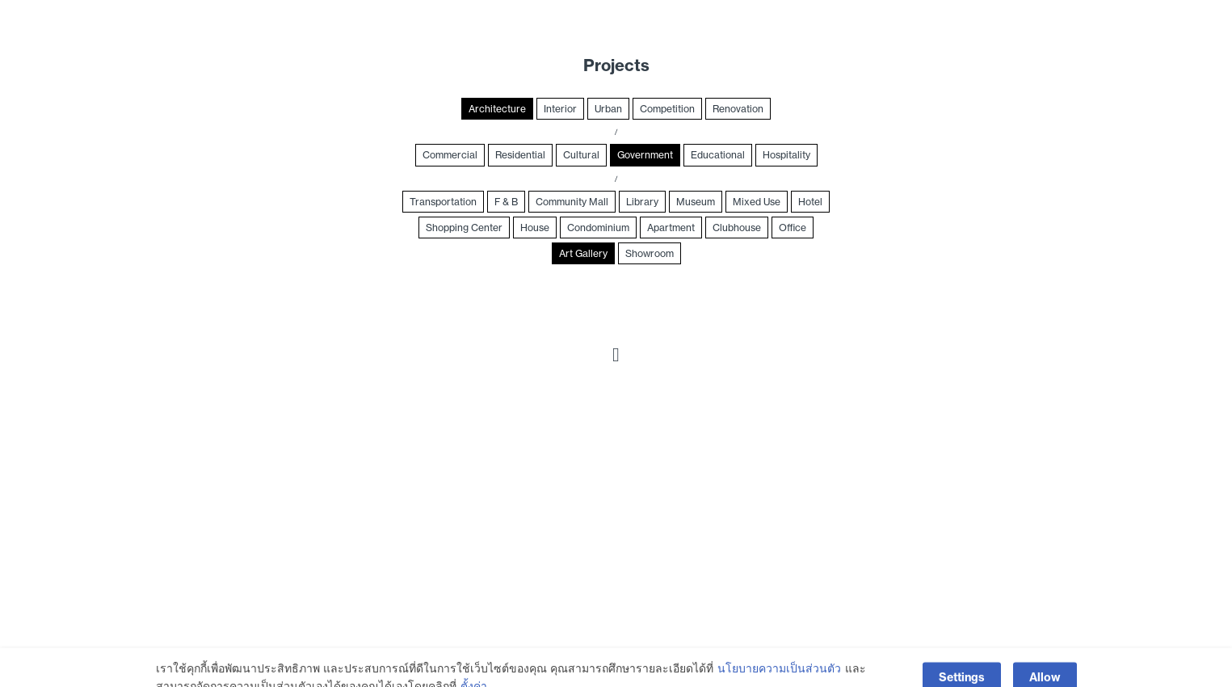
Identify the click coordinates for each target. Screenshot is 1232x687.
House (534, 227)
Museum (695, 202)
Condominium (598, 227)
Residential (520, 155)
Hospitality (786, 155)
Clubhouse (737, 227)
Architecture (497, 109)
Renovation (738, 109)
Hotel (810, 202)
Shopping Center (464, 227)
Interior (560, 109)
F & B (506, 202)
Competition (667, 109)
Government (645, 155)
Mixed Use (756, 202)
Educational (718, 155)
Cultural (581, 155)
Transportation (443, 202)
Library (642, 202)
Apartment (671, 227)
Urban (608, 109)
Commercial (450, 155)
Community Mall (572, 202)
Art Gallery (583, 253)
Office (792, 227)
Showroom (649, 253)
